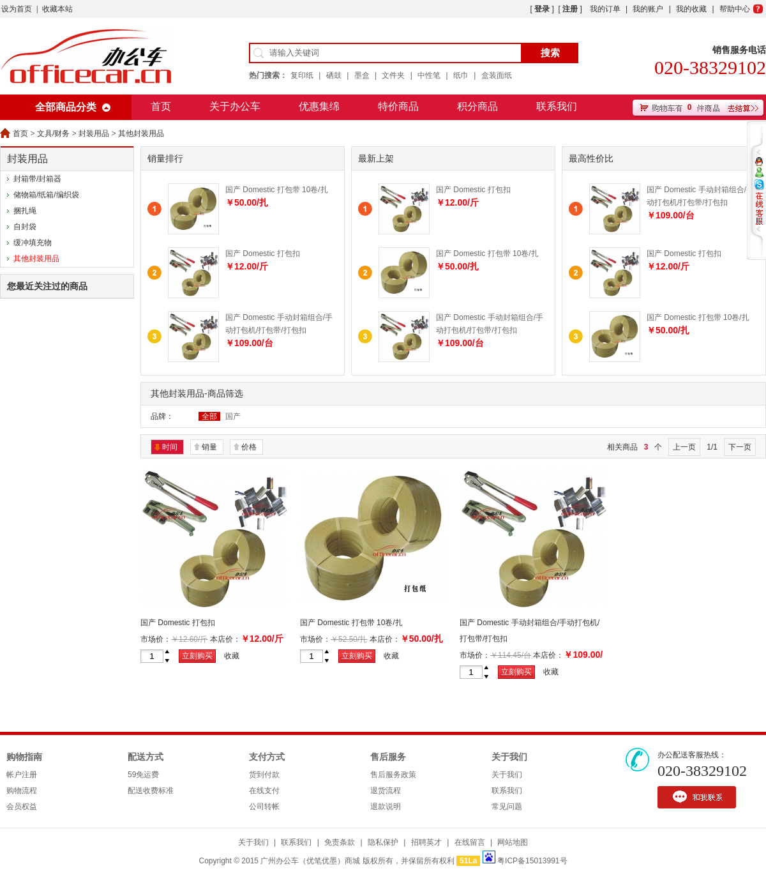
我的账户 (648, 8)
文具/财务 (53, 133)
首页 (161, 106)
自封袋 (24, 226)
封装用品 (94, 133)
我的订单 (605, 8)
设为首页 (16, 8)
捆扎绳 (24, 210)
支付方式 (267, 757)
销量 (209, 447)
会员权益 (21, 806)
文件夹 (393, 75)
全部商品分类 (65, 107)
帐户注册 (21, 774)
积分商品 (477, 106)
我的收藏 (691, 8)
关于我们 (509, 757)
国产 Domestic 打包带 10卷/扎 (276, 189)
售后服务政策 (393, 774)
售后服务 (388, 757)
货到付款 (264, 774)
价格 (249, 447)
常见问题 (507, 806)
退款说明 (385, 806)
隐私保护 (383, 842)
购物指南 (24, 757)
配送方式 (145, 757)
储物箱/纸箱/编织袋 (46, 194)
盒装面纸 (496, 75)
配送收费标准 (151, 790)
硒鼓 (334, 75)
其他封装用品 (141, 133)
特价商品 (398, 106)
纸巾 (461, 75)
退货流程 (385, 790)
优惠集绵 (319, 106)
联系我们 (556, 106)
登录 (542, 8)
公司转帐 (264, 806)
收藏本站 (57, 8)
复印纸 (301, 75)
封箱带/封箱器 (37, 178)
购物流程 (21, 790)
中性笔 (428, 75)
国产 (233, 416)
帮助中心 (734, 8)
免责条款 (339, 842)
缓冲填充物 (32, 242)
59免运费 (143, 774)
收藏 (231, 655)
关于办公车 (234, 106)
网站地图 (512, 842)
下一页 (739, 447)
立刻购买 (197, 655)
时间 (169, 447)
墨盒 (362, 75)
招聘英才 (426, 842)
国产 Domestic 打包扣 (262, 253)
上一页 (684, 447)
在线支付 (264, 790)
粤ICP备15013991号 (532, 860)
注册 (570, 8)
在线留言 (469, 842)
